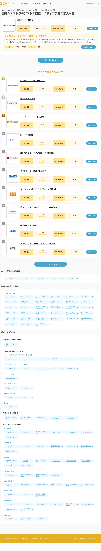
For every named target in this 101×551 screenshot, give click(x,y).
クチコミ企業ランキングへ (50, 264)
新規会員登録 (90, 3)
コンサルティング (9, 390)
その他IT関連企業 (10, 400)
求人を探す (35, 3)
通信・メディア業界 (11, 347)
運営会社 (8, 546)
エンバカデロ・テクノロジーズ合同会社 (37, 152)
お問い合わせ (48, 546)
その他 (6, 409)
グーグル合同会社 (28, 98)
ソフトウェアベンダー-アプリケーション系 (18, 357)
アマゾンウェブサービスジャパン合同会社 (38, 243)
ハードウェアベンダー (11, 381)
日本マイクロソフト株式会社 (33, 116)
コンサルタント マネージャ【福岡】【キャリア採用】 (26, 36)
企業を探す (24, 3)
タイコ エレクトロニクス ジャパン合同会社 (39, 189)
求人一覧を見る (49, 60)
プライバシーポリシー (35, 546)
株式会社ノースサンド (26, 20)
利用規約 (24, 546)
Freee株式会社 (27, 134)
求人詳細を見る (87, 47)
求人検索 (11, 10)
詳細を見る (92, 28)
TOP (3, 10)
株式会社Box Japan (29, 225)
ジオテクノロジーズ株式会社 (33, 80)
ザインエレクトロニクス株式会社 (35, 170)
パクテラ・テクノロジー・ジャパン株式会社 (39, 207)
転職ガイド (47, 3)
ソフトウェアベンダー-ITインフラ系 (16, 371)
